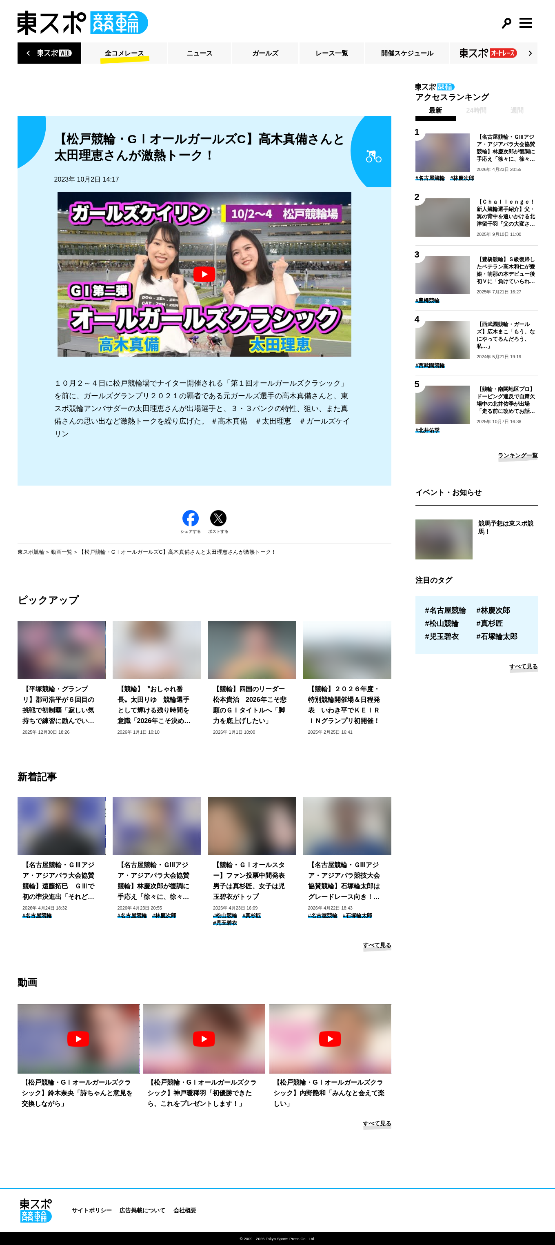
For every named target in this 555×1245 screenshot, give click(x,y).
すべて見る (377, 945)
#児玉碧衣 (225, 923)
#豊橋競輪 (427, 300)
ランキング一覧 (518, 455)
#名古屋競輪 (37, 915)
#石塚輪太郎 (357, 915)
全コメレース (124, 53)
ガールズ (265, 53)
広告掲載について (142, 1210)
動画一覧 (62, 552)
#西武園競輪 (430, 365)
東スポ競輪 (31, 552)
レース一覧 (331, 53)
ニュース (199, 53)
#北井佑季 (427, 430)
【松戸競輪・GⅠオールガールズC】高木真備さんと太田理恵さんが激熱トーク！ (177, 552)
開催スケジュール (407, 53)
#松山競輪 (225, 915)
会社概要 (184, 1210)
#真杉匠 (251, 915)
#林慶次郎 (164, 915)
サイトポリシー (92, 1210)
